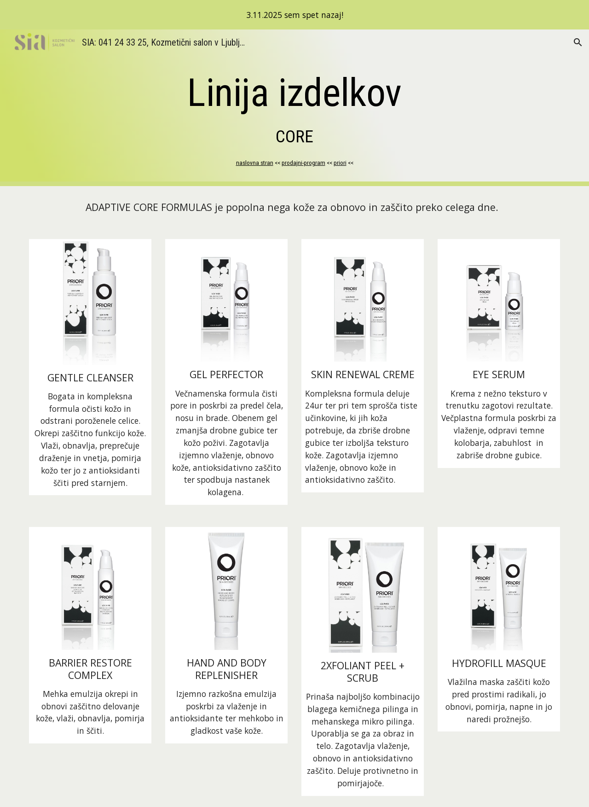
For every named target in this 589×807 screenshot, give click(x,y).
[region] (294, 14)
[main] (294, 107)
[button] (578, 42)
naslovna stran (254, 162)
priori (340, 162)
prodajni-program (303, 162)
